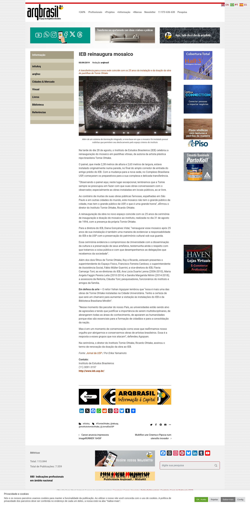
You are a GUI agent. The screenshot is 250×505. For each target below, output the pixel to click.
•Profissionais (95, 12)
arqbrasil (105, 62)
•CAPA (82, 12)
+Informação (123, 12)
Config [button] (240, 499)
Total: (33, 461)
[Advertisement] (50, 163)
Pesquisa (182, 12)
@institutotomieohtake (89, 426)
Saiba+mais (228, 499)
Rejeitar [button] (214, 499)
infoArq (86, 423)
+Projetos (110, 12)
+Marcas (137, 12)
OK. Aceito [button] (201, 499)
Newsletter (149, 12)
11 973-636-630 (166, 12)
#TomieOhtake (102, 423)
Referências (39, 112)
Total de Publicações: (42, 466)
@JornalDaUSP (107, 426)
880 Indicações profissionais (47, 476)
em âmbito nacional (41, 480)
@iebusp (114, 423)
